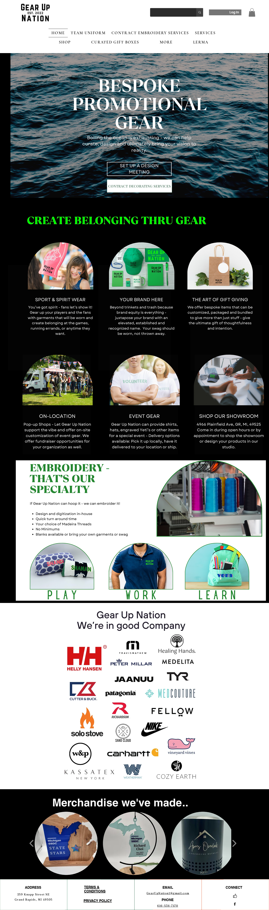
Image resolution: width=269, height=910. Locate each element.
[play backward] (32, 843)
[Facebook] (235, 904)
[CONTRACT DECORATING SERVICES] (139, 186)
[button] (251, 12)
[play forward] (234, 843)
